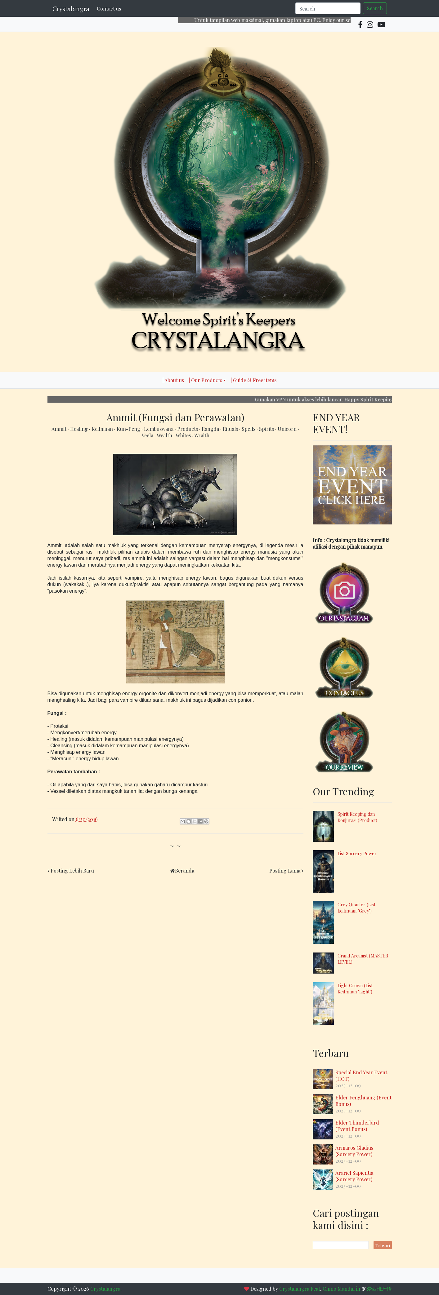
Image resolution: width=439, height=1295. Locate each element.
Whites (184, 435)
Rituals (231, 429)
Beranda (184, 870)
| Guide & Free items (253, 380)
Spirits (267, 429)
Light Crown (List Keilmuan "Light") (355, 988)
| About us (173, 380)
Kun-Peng (129, 429)
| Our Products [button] (205, 380)
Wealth (165, 435)
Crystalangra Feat (299, 1288)
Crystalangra (70, 8)
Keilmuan (103, 429)
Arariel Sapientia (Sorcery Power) (354, 1175)
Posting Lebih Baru (72, 870)
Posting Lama (284, 870)
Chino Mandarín (341, 1288)
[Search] (328, 8)
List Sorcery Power (357, 853)
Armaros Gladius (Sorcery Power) (354, 1150)
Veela (148, 435)
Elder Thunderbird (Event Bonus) (357, 1125)
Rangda (211, 429)
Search (375, 8)
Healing (79, 429)
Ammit (60, 429)
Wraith (201, 435)
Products (188, 429)
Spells (249, 429)
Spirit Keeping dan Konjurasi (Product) (357, 817)
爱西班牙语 (379, 1288)
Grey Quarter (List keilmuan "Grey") (356, 907)
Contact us (109, 8)
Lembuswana (159, 429)
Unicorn (288, 429)
